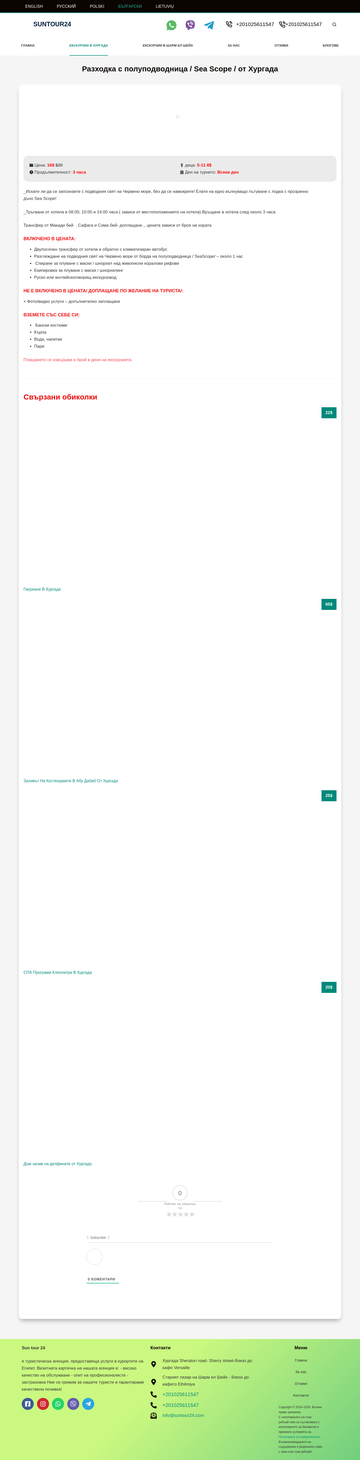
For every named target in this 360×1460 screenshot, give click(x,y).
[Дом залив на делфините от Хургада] (180, 1070)
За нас (234, 45)
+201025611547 (255, 24)
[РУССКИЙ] (63, 6)
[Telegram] (209, 25)
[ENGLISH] (31, 6)
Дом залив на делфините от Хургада (58, 1164)
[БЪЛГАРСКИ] (127, 6)
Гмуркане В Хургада (42, 589)
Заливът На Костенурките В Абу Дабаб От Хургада (71, 781)
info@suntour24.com (183, 1415)
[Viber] (190, 25)
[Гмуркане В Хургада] (180, 495)
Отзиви (281, 45)
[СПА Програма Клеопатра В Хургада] (180, 878)
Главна (28, 45)
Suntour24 (52, 24)
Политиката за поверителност (299, 1437)
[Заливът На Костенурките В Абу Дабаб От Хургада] (180, 687)
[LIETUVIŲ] (161, 6)
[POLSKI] (93, 6)
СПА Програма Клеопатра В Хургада (58, 972)
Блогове (331, 45)
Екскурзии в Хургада (89, 45)
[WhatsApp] (171, 25)
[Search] (334, 24)
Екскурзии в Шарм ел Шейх (168, 45)
